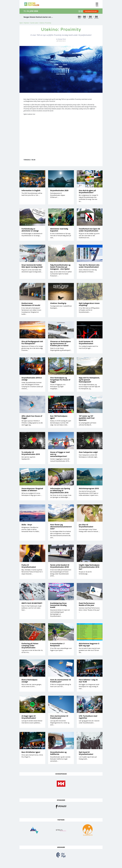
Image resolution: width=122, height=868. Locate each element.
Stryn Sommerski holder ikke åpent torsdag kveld (32, 266)
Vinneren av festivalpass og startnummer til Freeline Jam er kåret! (60, 343)
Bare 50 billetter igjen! (31, 752)
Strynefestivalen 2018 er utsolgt (32, 379)
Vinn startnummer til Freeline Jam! (59, 717)
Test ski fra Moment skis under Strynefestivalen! (89, 266)
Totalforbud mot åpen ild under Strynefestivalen (89, 230)
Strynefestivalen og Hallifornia (58, 753)
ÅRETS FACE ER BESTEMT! (32, 603)
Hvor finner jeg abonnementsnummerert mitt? (61, 526)
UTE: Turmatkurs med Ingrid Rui (88, 717)
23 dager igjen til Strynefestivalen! (29, 717)
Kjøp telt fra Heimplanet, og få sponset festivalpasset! (89, 380)
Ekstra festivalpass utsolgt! (29, 681)
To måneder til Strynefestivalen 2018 (31, 453)
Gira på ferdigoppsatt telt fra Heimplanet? (32, 342)
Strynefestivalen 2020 (59, 190)
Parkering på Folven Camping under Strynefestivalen (30, 645)
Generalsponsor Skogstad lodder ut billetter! (32, 489)
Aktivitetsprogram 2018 (89, 488)
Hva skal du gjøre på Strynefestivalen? (87, 191)
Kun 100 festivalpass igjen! (58, 417)
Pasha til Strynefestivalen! (29, 566)
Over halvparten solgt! (88, 452)
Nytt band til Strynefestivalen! (86, 753)
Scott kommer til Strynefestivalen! (86, 342)
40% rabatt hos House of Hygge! (32, 417)
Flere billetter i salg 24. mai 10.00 (88, 681)
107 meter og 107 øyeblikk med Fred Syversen (86, 418)
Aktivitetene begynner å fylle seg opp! (89, 644)
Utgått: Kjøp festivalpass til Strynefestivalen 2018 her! (89, 567)
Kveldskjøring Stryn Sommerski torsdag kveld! (58, 605)
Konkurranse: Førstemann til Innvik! (31, 304)
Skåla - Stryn (27, 524)
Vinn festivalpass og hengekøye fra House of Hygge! (60, 380)
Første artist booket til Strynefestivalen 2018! (59, 566)
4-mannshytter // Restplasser (57, 644)
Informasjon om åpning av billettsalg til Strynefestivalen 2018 (60, 490)
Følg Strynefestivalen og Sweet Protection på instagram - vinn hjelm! (60, 267)
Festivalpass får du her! (91, 11)
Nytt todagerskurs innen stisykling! (89, 304)
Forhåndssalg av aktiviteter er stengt (30, 230)
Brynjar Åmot (62, 39)
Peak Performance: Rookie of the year (87, 604)
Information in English (31, 190)
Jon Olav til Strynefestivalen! (86, 525)
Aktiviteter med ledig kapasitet (59, 230)
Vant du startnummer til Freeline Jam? (60, 681)
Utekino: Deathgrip (58, 303)
